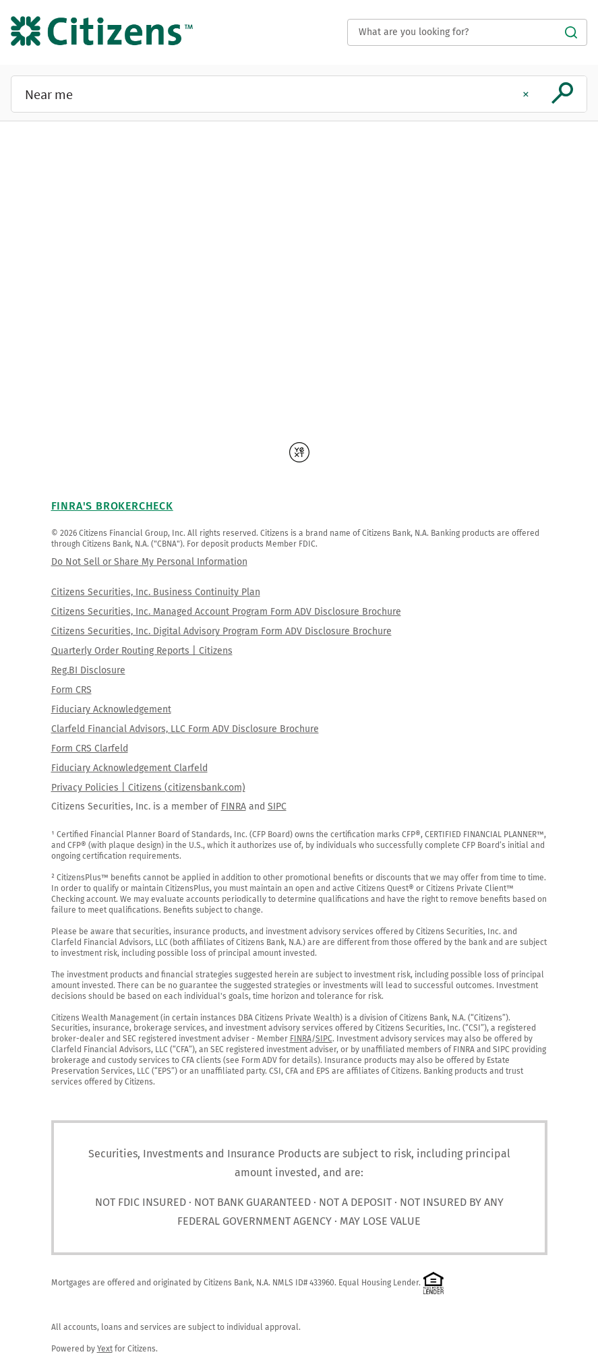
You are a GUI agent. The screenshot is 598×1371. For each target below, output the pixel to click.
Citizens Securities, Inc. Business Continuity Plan (155, 592)
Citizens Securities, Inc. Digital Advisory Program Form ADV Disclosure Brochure (221, 631)
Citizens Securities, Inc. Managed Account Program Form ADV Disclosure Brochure (226, 611)
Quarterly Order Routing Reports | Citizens (142, 651)
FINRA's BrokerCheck (112, 505)
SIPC (277, 806)
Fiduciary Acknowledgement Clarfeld (129, 768)
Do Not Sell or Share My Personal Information (149, 562)
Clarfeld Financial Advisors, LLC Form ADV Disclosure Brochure (185, 729)
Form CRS (71, 690)
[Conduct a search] (467, 32)
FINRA (233, 806)
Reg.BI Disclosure (88, 670)
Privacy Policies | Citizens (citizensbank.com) (148, 787)
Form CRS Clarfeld (89, 748)
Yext (105, 1348)
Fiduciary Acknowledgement (111, 709)
